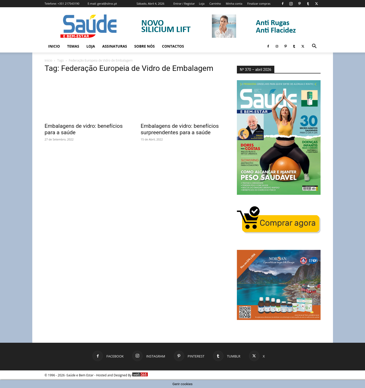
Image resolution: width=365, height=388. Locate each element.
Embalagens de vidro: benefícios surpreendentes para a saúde (180, 129)
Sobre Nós (144, 46)
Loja (201, 3)
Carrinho (215, 3)
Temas (73, 46)
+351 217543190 (69, 3)
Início (48, 60)
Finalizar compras (258, 3)
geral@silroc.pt (107, 3)
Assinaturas (114, 46)
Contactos (173, 46)
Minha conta (234, 3)
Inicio (54, 46)
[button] (314, 46)
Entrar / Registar (184, 3)
